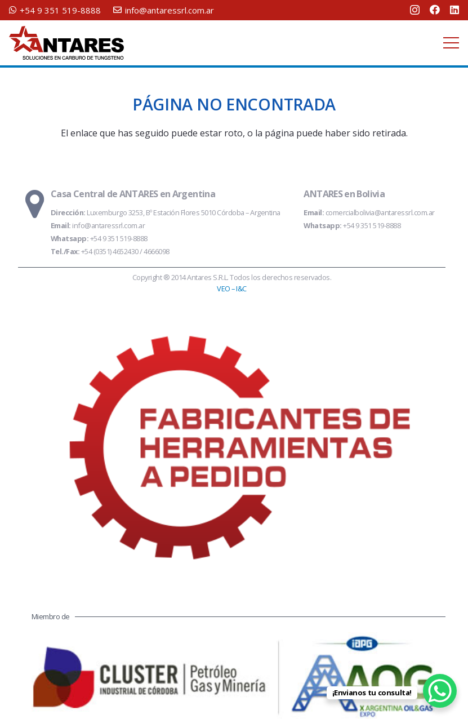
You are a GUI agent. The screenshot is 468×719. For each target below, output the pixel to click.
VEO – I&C (231, 288)
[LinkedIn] (454, 10)
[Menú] (451, 43)
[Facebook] (435, 10)
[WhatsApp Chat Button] (440, 691)
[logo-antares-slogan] (66, 43)
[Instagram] (415, 10)
